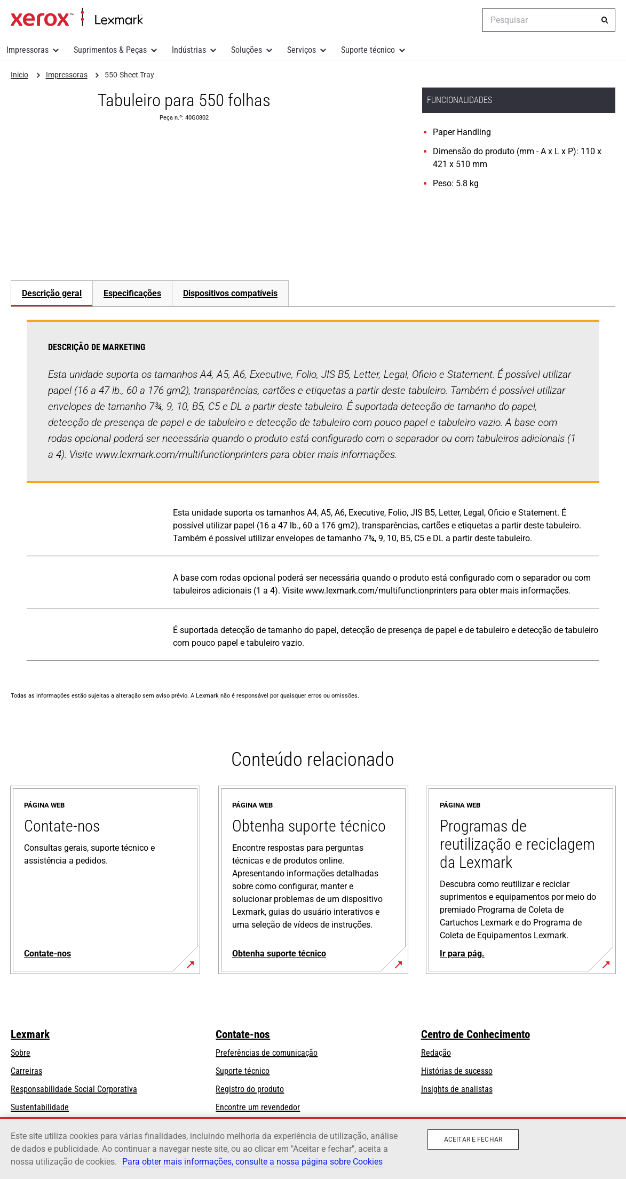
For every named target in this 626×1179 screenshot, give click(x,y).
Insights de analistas (457, 1089)
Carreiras (26, 1071)
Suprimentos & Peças (110, 50)
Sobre (20, 1053)
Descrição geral (52, 293)
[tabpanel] (313, 492)
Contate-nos (243, 1034)
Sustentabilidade (40, 1107)
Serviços (301, 50)
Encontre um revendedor (258, 1107)
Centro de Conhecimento (475, 1034)
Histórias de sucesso (457, 1071)
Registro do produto (250, 1089)
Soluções (246, 50)
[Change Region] (466, 20)
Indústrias (189, 50)
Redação (436, 1053)
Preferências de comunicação (267, 1053)
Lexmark (30, 1034)
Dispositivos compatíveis (230, 293)
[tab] (51, 293)
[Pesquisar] (604, 20)
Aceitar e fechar (473, 1139)
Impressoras (27, 50)
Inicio (76, 18)
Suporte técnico (368, 50)
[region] (313, 1148)
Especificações (132, 293)
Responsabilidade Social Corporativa (74, 1089)
